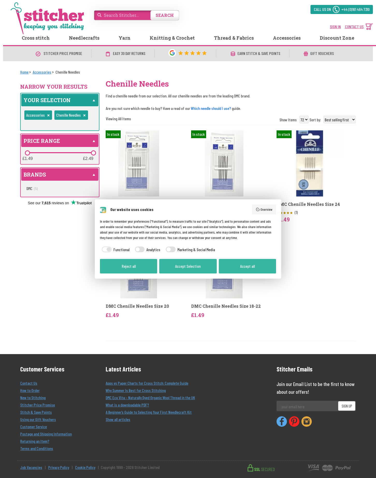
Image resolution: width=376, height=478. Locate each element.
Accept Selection (188, 266)
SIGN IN (335, 26)
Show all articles (118, 419)
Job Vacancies (31, 467)
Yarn (125, 38)
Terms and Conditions (36, 448)
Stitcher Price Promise (37, 404)
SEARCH (165, 15)
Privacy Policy (58, 467)
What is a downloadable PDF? (127, 404)
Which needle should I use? (211, 108)
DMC (32, 188)
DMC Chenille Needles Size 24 (308, 204)
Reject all (129, 266)
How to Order (30, 390)
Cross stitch (36, 38)
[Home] (24, 71)
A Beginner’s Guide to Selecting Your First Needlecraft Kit (149, 412)
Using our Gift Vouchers (38, 419)
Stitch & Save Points (36, 412)
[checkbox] (114, 250)
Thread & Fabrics (234, 38)
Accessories (287, 38)
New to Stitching (33, 397)
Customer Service (33, 426)
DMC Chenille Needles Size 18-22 (226, 306)
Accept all (247, 266)
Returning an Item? (34, 441)
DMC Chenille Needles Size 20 (137, 306)
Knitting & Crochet (172, 38)
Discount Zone (337, 38)
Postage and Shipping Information (46, 433)
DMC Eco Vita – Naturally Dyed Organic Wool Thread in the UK (150, 397)
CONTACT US (354, 26)
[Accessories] (42, 71)
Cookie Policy (85, 467)
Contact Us (28, 383)
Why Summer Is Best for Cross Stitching (136, 390)
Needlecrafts (84, 38)
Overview (264, 209)
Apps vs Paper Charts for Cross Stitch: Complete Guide (147, 383)
